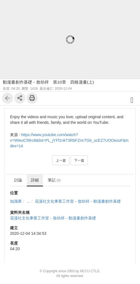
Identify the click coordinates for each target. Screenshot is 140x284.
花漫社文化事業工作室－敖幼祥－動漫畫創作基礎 (78, 201)
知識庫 (16, 201)
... (28, 201)
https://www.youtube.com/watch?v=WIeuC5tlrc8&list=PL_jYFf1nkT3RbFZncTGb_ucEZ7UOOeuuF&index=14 (69, 140)
